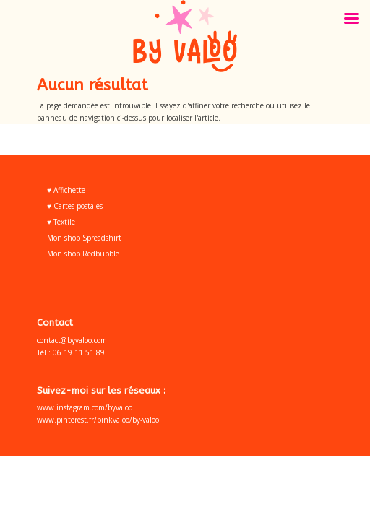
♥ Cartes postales (75, 206)
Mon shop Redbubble (83, 253)
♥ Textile (61, 222)
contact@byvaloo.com (72, 340)
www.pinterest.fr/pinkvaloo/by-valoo (98, 420)
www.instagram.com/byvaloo (84, 407)
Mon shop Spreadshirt (84, 238)
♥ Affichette (66, 190)
